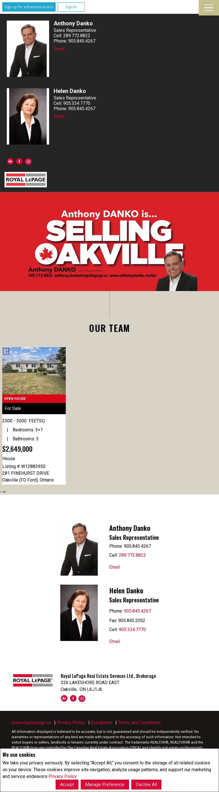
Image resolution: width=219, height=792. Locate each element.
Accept (67, 784)
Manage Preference (104, 784)
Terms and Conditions (139, 722)
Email (59, 48)
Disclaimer (101, 722)
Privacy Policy (63, 776)
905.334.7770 (132, 629)
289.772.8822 (132, 555)
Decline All (146, 784)
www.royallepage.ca (31, 722)
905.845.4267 (137, 611)
